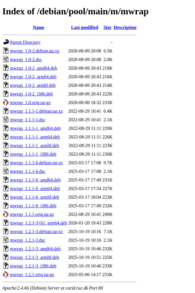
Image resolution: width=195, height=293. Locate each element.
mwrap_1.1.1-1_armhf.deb (34, 145)
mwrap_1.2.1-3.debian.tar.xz (36, 231)
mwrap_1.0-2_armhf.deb (33, 85)
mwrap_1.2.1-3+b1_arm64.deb (38, 222)
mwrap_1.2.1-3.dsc (27, 240)
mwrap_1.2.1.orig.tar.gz (32, 274)
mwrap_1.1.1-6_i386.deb (33, 205)
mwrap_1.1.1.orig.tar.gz (32, 214)
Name (38, 27)
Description (125, 27)
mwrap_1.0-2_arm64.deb (33, 76)
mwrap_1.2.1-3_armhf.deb (34, 257)
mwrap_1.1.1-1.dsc (27, 119)
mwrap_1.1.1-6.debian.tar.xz (36, 162)
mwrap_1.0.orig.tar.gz (30, 102)
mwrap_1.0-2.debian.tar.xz (34, 50)
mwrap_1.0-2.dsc (26, 59)
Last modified (84, 27)
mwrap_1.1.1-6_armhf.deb (34, 197)
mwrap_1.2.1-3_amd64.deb (35, 248)
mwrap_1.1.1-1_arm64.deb (35, 136)
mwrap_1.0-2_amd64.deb (33, 68)
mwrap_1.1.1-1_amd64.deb (35, 128)
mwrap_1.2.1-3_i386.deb (33, 265)
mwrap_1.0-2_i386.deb (31, 93)
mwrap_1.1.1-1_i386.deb (33, 154)
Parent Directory (25, 42)
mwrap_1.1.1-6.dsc (27, 171)
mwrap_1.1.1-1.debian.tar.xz (36, 111)
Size (108, 27)
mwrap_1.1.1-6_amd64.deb (35, 179)
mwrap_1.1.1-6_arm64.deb (35, 188)
